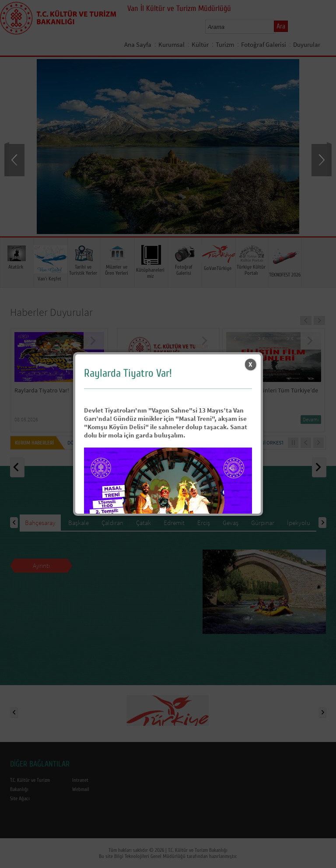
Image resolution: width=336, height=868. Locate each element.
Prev (15, 159)
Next (321, 159)
